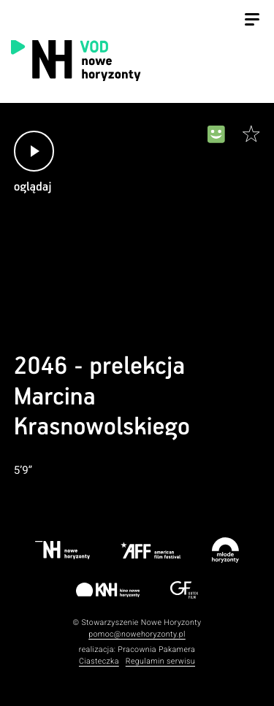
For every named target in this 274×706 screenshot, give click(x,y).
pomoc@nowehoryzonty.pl (137, 634)
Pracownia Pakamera (156, 649)
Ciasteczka (99, 661)
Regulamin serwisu (160, 661)
